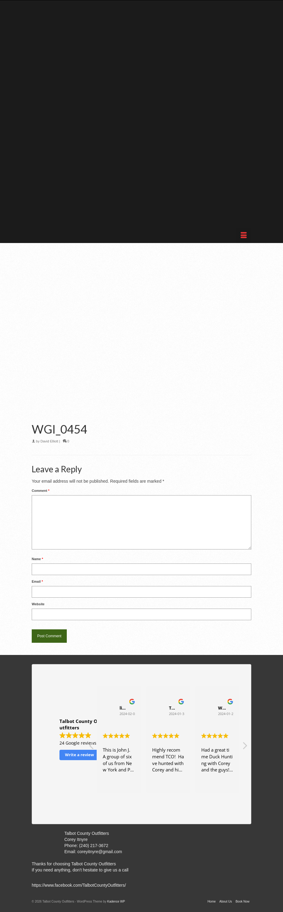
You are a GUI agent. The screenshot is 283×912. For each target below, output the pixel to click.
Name (37, 559)
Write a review (79, 754)
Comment (40, 490)
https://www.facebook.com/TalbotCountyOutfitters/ (79, 885)
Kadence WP (116, 901)
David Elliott (49, 441)
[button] (245, 747)
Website (38, 604)
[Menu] (243, 235)
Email (37, 581)
